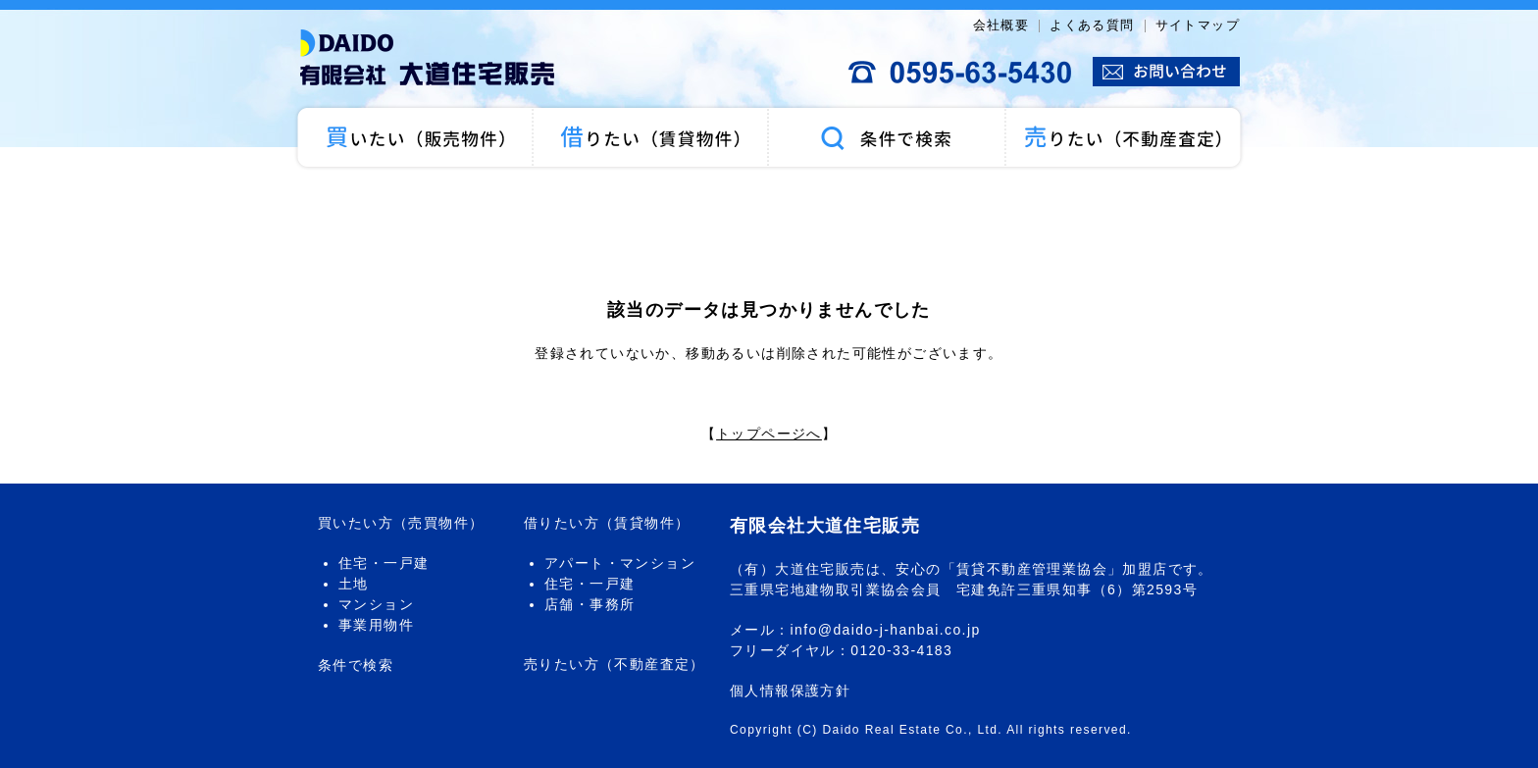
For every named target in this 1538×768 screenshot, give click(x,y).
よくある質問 (1092, 25)
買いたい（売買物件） (413, 137)
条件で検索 (886, 137)
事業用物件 (376, 625)
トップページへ (769, 433)
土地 (353, 583)
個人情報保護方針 (790, 690)
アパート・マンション (619, 563)
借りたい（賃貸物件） (651, 137)
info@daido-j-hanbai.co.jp (886, 630)
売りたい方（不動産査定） (614, 664)
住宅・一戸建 (383, 563)
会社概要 (1001, 25)
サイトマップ (1197, 25)
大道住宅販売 (435, 58)
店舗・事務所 (589, 604)
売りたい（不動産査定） (1124, 137)
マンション (376, 604)
